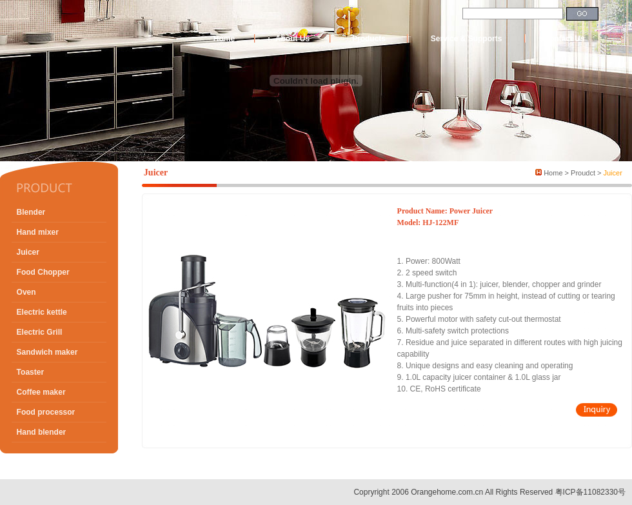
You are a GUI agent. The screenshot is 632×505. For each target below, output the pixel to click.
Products (369, 38)
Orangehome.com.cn (447, 492)
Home (224, 38)
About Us (292, 38)
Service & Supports (466, 38)
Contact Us (564, 38)
